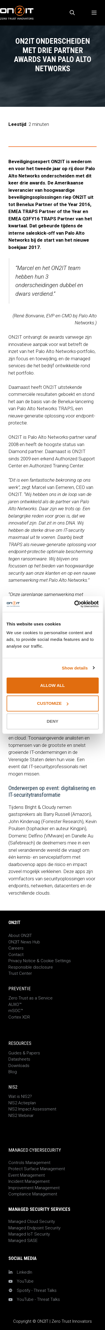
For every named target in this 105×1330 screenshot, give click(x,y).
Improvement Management (34, 1187)
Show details (75, 667)
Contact (16, 954)
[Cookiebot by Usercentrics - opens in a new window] (75, 604)
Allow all (52, 685)
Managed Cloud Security (31, 1221)
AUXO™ (15, 1004)
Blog (12, 1071)
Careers (16, 948)
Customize (52, 703)
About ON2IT (20, 935)
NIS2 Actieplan (22, 1102)
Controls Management (29, 1162)
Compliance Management (32, 1194)
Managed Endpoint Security (34, 1227)
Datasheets (19, 1059)
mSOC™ (15, 1010)
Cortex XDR (19, 1017)
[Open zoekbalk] (72, 13)
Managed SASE (23, 1240)
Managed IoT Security (29, 1234)
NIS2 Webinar (21, 1115)
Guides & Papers (24, 1053)
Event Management (26, 1175)
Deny (53, 721)
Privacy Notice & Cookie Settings (39, 960)
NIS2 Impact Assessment (32, 1109)
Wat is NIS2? (20, 1096)
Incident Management (29, 1181)
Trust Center (20, 973)
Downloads (18, 1065)
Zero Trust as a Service (30, 998)
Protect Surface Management (36, 1168)
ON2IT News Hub (24, 942)
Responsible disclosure (30, 967)
